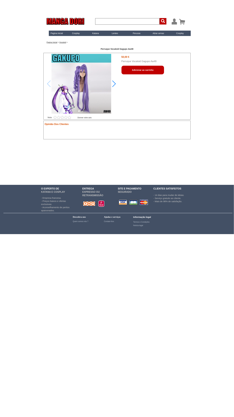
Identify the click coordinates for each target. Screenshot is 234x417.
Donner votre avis (84, 118)
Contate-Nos (109, 221)
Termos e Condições (141, 222)
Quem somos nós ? (80, 221)
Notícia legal (138, 225)
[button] (114, 83)
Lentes (112, 33)
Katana (93, 33)
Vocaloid (62, 42)
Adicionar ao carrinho (143, 70)
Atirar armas (155, 33)
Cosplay (73, 33)
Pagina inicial (54, 33)
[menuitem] (54, 33)
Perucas (134, 33)
